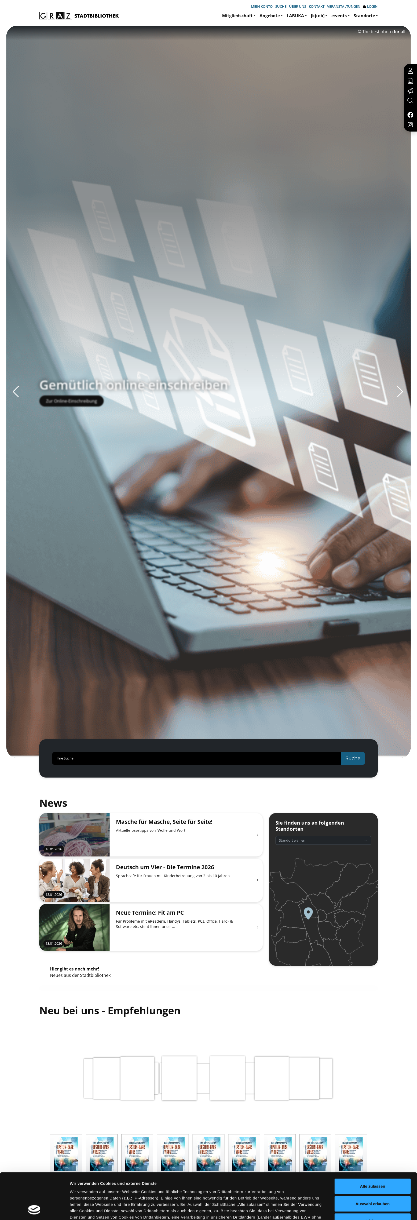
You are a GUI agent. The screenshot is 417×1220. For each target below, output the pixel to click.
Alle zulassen (372, 1143)
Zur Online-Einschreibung (71, 411)
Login (370, 6)
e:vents (339, 16)
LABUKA (295, 16)
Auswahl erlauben (373, 1160)
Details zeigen (282, 1209)
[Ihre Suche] (196, 758)
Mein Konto (262, 6)
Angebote (270, 16)
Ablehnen (373, 1178)
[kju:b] (317, 16)
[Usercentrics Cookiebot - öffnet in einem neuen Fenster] (34, 1210)
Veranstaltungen (343, 6)
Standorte (364, 16)
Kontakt (316, 6)
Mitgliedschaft (237, 16)
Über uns (297, 6)
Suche (280, 6)
